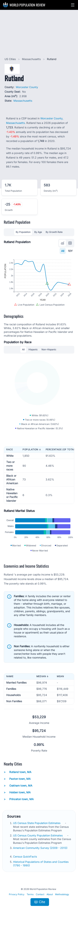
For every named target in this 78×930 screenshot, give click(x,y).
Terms (30, 894)
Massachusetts (31, 59)
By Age (38, 232)
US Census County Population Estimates (38, 835)
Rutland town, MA (17, 772)
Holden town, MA (17, 792)
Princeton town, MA (19, 799)
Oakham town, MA (18, 785)
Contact (40, 894)
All (62, 250)
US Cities (10, 59)
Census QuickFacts (25, 856)
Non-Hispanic (48, 349)
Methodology (62, 894)
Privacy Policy (16, 894)
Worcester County (27, 87)
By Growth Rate (54, 232)
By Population (23, 232)
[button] (72, 5)
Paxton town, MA (17, 779)
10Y (70, 250)
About (50, 894)
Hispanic (33, 349)
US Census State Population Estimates (37, 823)
